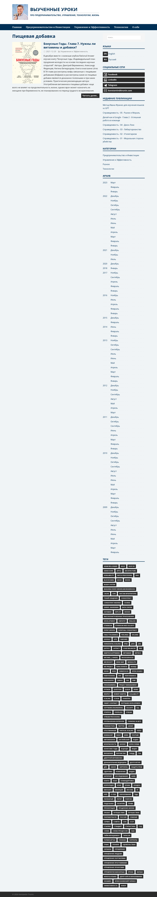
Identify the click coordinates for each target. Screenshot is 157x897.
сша (133, 831)
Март (113, 182)
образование (125, 794)
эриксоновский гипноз (125, 881)
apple (119, 571)
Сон (124, 822)
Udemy (130, 726)
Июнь (113, 223)
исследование (121, 776)
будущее (124, 749)
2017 (105, 272)
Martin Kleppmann (112, 653)
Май (113, 227)
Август (114, 214)
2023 (105, 182)
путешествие (119, 813)
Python (107, 689)
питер (119, 799)
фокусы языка (110, 877)
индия (132, 772)
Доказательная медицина (115, 762)
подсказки (109, 804)
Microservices (127, 658)
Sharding (127, 699)
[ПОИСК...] (124, 37)
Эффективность (111, 886)
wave (118, 735)
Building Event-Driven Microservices (119, 589)
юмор (123, 886)
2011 (105, 417)
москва (130, 790)
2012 (105, 385)
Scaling (107, 699)
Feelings (124, 635)
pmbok (120, 680)
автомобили (109, 740)
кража (127, 785)
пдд (136, 794)
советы (116, 822)
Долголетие (135, 762)
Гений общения (111, 598)
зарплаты (123, 767)
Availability (109, 575)
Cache (106, 594)
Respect (107, 694)
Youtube (135, 735)
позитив (121, 804)
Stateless (119, 712)
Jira (139, 644)
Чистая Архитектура (127, 594)
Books (127, 580)
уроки (130, 872)
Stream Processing (112, 717)
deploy (118, 612)
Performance (130, 676)
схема (106, 831)
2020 (105, 263)
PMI (127, 680)
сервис (107, 822)
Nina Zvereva (121, 667)
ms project (108, 667)
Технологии (108, 168)
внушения (108, 753)
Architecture (130, 571)
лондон (136, 785)
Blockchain (109, 580)
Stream (129, 712)
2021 (105, 250)
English (132, 621)
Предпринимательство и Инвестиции (121, 155)
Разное (106, 164)
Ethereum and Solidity (124, 626)
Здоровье (108, 772)
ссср (132, 822)
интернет (108, 776)
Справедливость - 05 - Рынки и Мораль (121, 112)
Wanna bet (108, 735)
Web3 (126, 735)
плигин (128, 799)
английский (124, 740)
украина (107, 849)
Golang (135, 635)
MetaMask (127, 653)
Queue (127, 689)
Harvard (123, 639)
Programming (110, 685)
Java (133, 644)
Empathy (122, 621)
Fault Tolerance (111, 635)
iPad (126, 644)
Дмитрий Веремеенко (113, 758)
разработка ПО (110, 817)
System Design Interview (114, 721)
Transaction (109, 726)
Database (108, 612)
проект (107, 813)
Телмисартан (109, 840)
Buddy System (109, 585)
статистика (130, 826)
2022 (105, 196)
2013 (105, 340)
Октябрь (115, 205)
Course (127, 603)
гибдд (131, 753)
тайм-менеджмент (112, 835)
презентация (109, 808)
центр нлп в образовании (131, 877)
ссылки (107, 826)
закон (113, 767)
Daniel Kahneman (111, 607)
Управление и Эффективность (74, 51)
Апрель (114, 232)
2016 (105, 295)
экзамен (107, 881)
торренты (133, 840)
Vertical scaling (126, 731)
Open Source (137, 671)
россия (123, 817)
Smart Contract (111, 703)
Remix (136, 689)
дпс (105, 767)
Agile (123, 566)
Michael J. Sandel (111, 658)
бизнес (123, 744)
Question (118, 689)
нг (137, 790)
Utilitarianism (110, 731)
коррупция (109, 785)
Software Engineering (113, 708)
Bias (137, 575)
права (130, 804)
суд (140, 826)
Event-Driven (109, 630)
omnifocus (123, 671)
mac (140, 648)
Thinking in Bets (134, 721)
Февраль (115, 187)
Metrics (138, 653)
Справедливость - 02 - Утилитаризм (120, 134)
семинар (133, 817)
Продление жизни (126, 808)
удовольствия (129, 845)
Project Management (128, 685)
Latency (116, 648)
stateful (107, 712)
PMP (134, 680)
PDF (119, 676)
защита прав (136, 767)
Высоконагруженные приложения (119, 616)
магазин (107, 790)
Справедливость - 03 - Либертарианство (122, 129)
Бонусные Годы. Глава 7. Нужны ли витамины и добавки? (70, 45)
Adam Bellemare (110, 566)
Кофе (119, 785)
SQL (138, 708)
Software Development (131, 703)
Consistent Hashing (112, 603)
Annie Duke (108, 571)
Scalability (134, 694)
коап (115, 781)
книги (106, 781)
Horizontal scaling (112, 644)
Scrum (116, 699)
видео (134, 749)
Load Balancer (129, 648)
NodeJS (133, 667)
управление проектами (114, 867)
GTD (115, 639)
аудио (135, 740)
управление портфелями (114, 858)
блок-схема (134, 744)
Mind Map (120, 662)
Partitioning (109, 676)
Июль (113, 218)
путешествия (133, 813)
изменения (120, 772)
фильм (140, 872)
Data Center (127, 607)
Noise (106, 671)
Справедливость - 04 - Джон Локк (118, 125)
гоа (139, 753)
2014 (105, 327)
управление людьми (113, 854)
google (107, 639)
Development (109, 621)
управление (120, 849)
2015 (105, 317)
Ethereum (108, 626)
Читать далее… (90, 95)
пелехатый (108, 799)
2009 (105, 507)
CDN (114, 594)
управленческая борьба (114, 872)
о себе (113, 794)
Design (127, 612)
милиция (119, 790)
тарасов (126, 835)
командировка (127, 781)
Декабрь (115, 196)
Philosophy (109, 680)
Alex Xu (132, 566)
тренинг (115, 845)
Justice (107, 648)
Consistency (126, 598)
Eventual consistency (127, 630)
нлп (105, 794)
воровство (121, 753)
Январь (114, 191)
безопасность (110, 744)
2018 (105, 268)
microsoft (108, 662)
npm (114, 671)
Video (139, 731)
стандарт (118, 826)
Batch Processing (124, 575)
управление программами (115, 863)
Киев (133, 776)
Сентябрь (115, 209)
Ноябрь (114, 200)
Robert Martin (120, 694)
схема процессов (120, 831)
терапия (122, 840)
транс (106, 845)
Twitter (121, 726)
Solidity (129, 708)
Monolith (132, 662)
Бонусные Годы (111, 749)
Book (119, 580)
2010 (105, 453)
